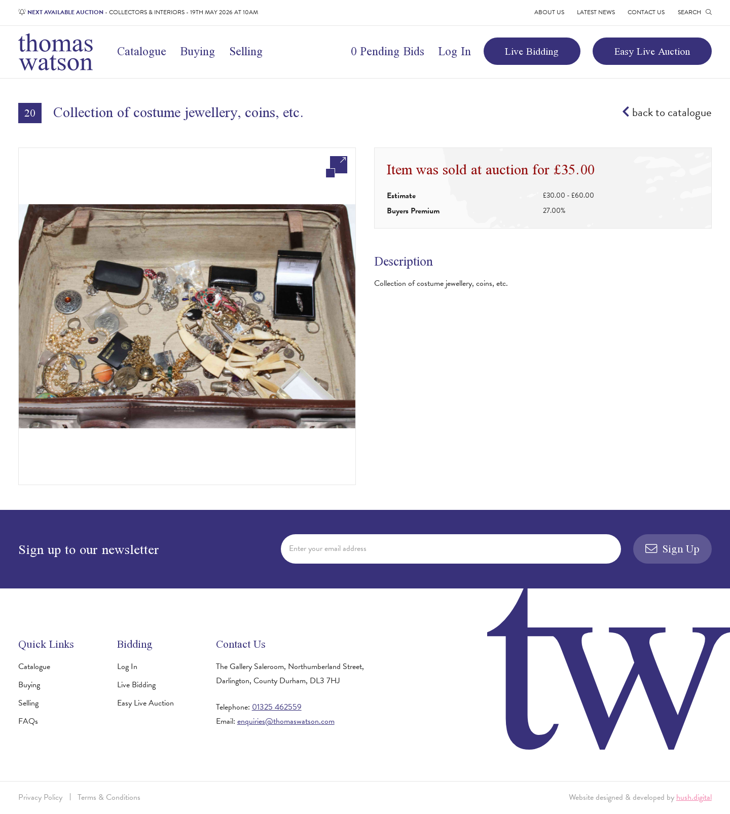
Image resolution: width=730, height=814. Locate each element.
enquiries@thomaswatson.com (286, 721)
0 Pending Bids (387, 51)
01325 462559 (277, 707)
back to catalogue (667, 112)
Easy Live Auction (652, 51)
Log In (454, 51)
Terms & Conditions (109, 797)
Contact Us (646, 12)
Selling (246, 51)
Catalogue (141, 51)
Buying (197, 51)
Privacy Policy (40, 797)
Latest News (596, 12)
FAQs (28, 721)
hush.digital (694, 797)
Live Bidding (532, 51)
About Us (549, 12)
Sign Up (672, 549)
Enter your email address (328, 548)
